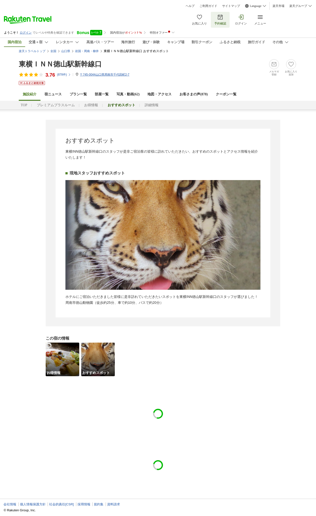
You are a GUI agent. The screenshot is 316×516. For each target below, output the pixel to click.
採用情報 (84, 504)
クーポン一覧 (226, 94)
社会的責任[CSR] (61, 504)
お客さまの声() (193, 94)
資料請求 (113, 504)
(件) (64, 74)
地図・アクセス (159, 94)
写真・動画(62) (128, 94)
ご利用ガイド (208, 6)
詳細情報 (151, 105)
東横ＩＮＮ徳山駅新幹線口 (60, 64)
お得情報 (91, 105)
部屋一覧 (102, 94)
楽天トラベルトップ (32, 51)
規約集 (98, 504)
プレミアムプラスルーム (56, 105)
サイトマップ (231, 6)
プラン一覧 (78, 94)
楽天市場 (278, 6)
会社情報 (9, 504)
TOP (24, 105)
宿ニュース (53, 94)
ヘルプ (190, 6)
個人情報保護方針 (33, 504)
